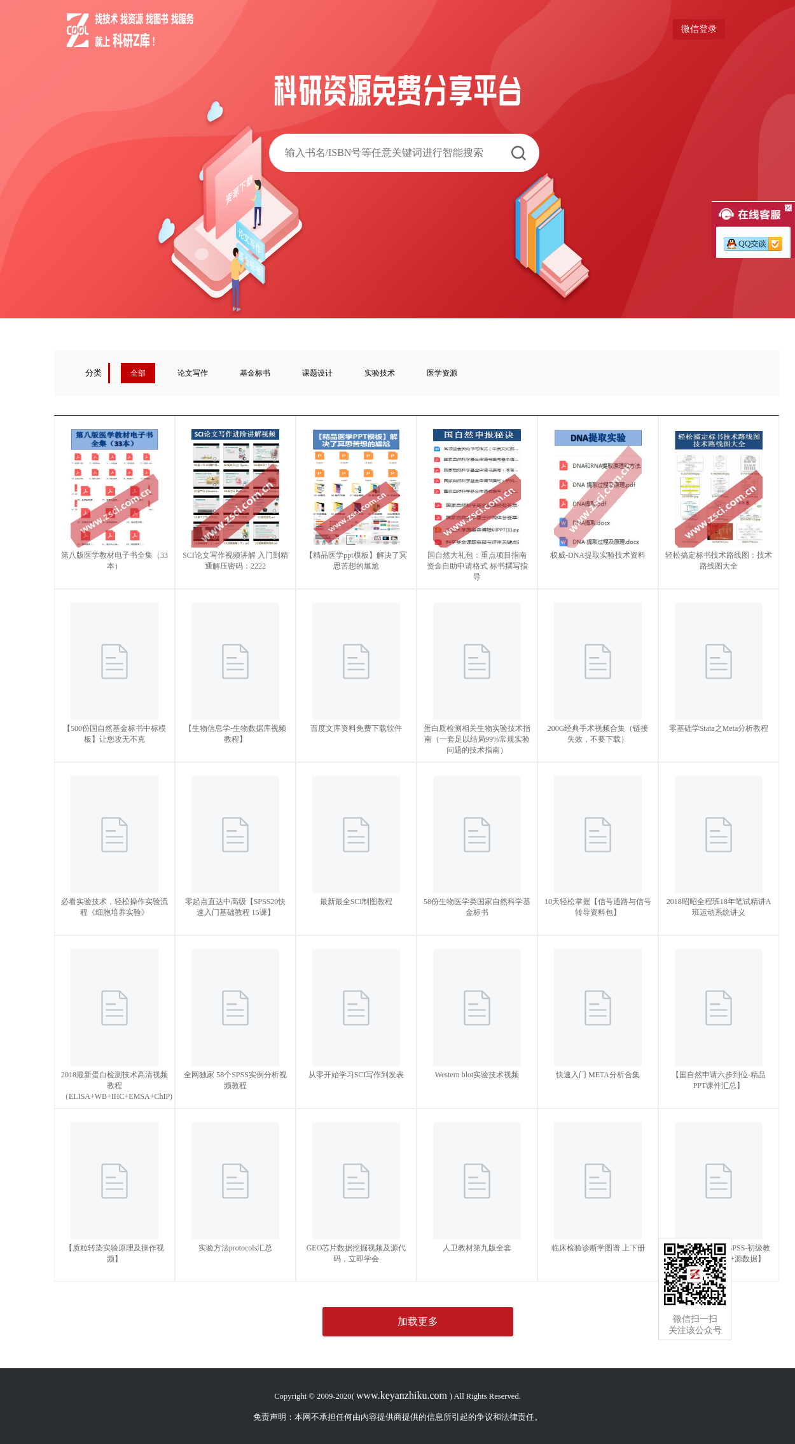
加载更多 (418, 1321)
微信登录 (699, 29)
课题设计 (317, 373)
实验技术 (379, 373)
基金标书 (255, 373)
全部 (138, 373)
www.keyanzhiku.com (403, 1395)
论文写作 (192, 373)
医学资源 (442, 373)
